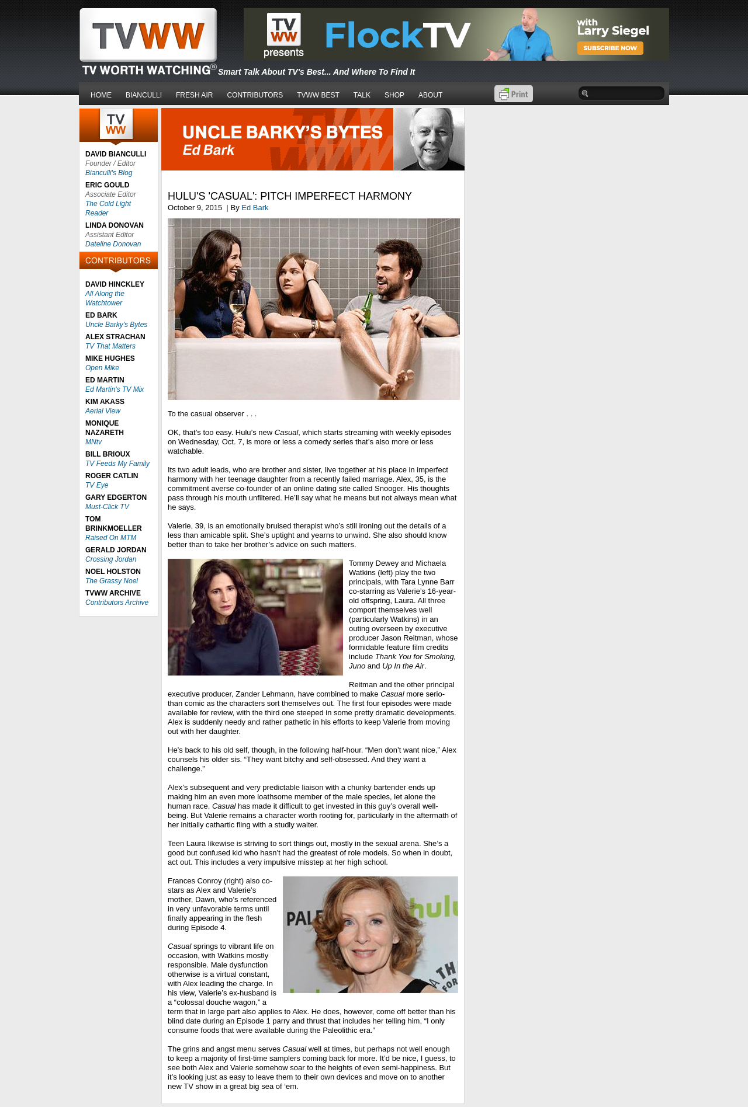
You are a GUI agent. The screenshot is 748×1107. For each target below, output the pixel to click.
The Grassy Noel (111, 581)
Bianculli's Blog (108, 173)
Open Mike (102, 368)
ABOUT (430, 95)
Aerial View (102, 411)
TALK (362, 95)
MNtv (93, 442)
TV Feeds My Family (117, 463)
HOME (101, 95)
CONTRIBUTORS (255, 95)
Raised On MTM (110, 538)
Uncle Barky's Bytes (116, 325)
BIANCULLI (144, 95)
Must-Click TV (107, 507)
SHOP (394, 95)
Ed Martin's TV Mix (114, 389)
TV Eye (96, 485)
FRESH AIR (194, 95)
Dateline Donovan (113, 244)
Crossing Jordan (110, 559)
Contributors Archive (116, 602)
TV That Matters (110, 346)
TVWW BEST (318, 95)
